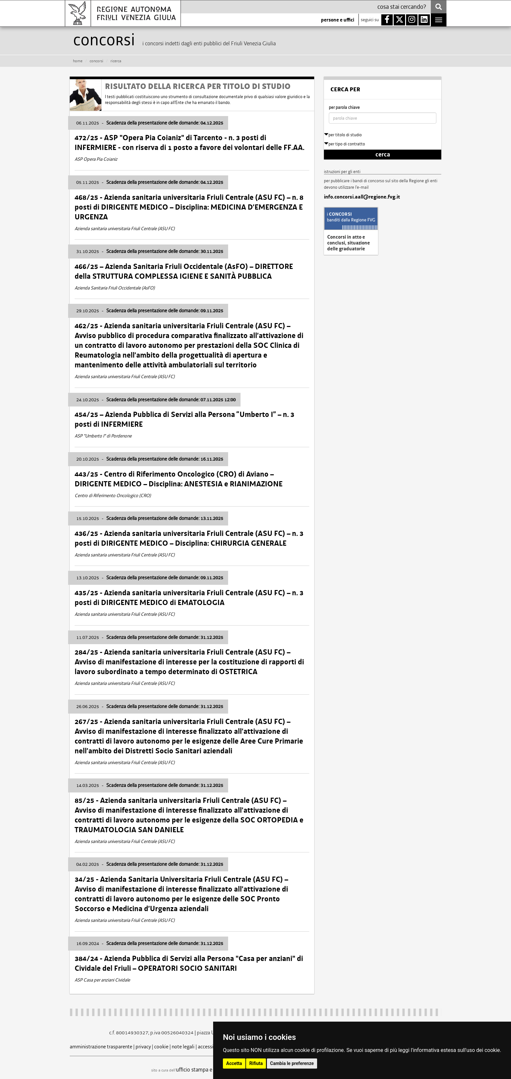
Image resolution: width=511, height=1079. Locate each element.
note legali (183, 1046)
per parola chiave (344, 107)
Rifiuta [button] (256, 1063)
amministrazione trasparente (101, 1046)
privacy (143, 1046)
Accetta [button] (234, 1063)
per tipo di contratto (344, 144)
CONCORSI (96, 61)
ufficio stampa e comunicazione (211, 1069)
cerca (382, 154)
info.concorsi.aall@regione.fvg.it (362, 197)
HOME (77, 61)
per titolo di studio (343, 135)
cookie (161, 1046)
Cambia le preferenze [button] (292, 1063)
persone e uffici (337, 20)
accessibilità (211, 1046)
